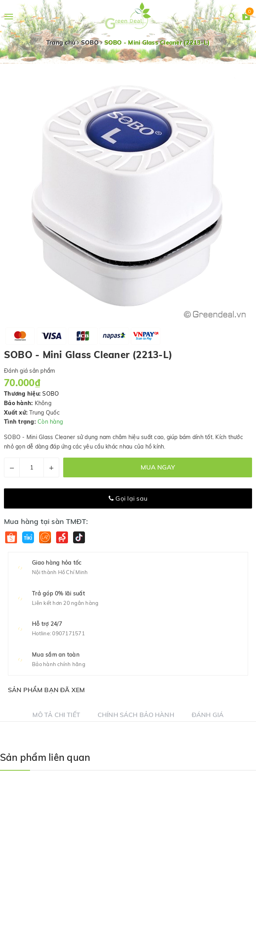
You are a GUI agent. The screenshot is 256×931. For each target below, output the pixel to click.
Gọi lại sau (128, 498)
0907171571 (68, 633)
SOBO (50, 393)
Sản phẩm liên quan (45, 757)
